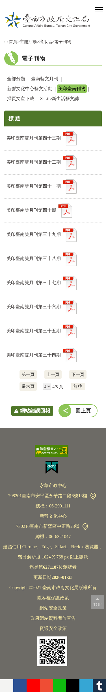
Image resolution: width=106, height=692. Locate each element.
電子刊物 (62, 41)
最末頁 (28, 386)
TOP (97, 604)
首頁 (13, 41)
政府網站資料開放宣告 (53, 618)
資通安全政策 (53, 628)
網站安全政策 (53, 608)
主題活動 (28, 41)
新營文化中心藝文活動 (29, 88)
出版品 (45, 41)
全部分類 (16, 78)
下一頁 (78, 374)
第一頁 (28, 374)
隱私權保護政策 (53, 597)
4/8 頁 (57, 386)
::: (6, 41)
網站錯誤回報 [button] (35, 411)
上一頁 (53, 374)
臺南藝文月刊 (44, 78)
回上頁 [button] (83, 411)
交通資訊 (93, 496)
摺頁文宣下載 (20, 98)
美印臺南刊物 (71, 88)
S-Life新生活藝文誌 (59, 98)
